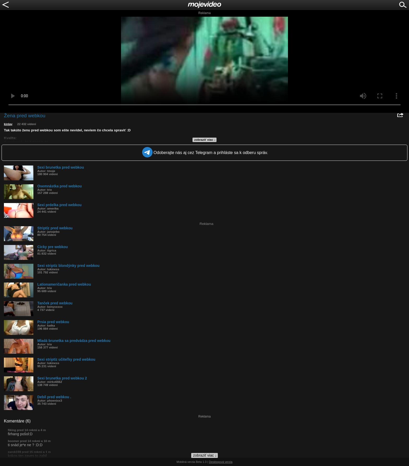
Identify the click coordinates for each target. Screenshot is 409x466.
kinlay (8, 124)
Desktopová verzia (221, 461)
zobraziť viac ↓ (205, 140)
